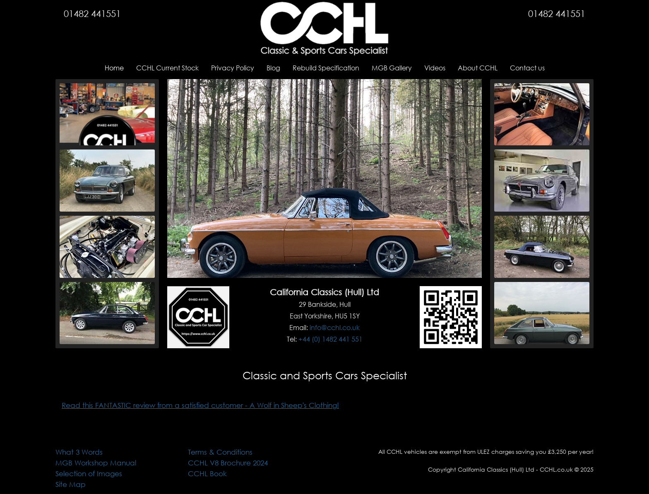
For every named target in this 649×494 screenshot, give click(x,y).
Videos (434, 67)
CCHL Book (207, 473)
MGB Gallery (392, 67)
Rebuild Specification (326, 67)
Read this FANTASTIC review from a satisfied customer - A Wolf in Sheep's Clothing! (200, 405)
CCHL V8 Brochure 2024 (228, 462)
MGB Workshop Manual (95, 462)
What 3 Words (79, 452)
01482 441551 (92, 13)
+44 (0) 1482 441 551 (330, 339)
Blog (273, 67)
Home (114, 67)
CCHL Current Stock (167, 67)
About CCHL (478, 67)
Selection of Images (88, 473)
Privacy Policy (232, 67)
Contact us (527, 67)
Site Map (70, 484)
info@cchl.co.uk (335, 327)
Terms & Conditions (220, 452)
